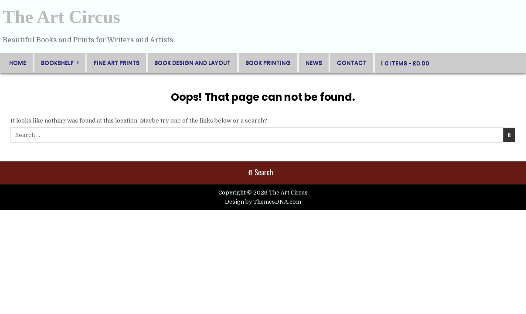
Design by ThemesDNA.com (263, 202)
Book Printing (268, 62)
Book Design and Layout (192, 62)
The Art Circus (61, 17)
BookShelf (57, 62)
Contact (352, 62)
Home (17, 62)
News (313, 62)
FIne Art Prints (116, 62)
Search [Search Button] (261, 172)
